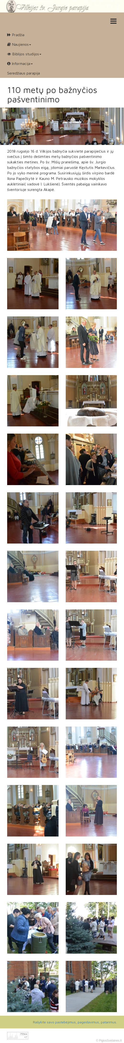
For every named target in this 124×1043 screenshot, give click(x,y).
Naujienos (19, 44)
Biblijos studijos (24, 54)
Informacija (20, 63)
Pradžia (15, 35)
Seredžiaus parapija (23, 73)
